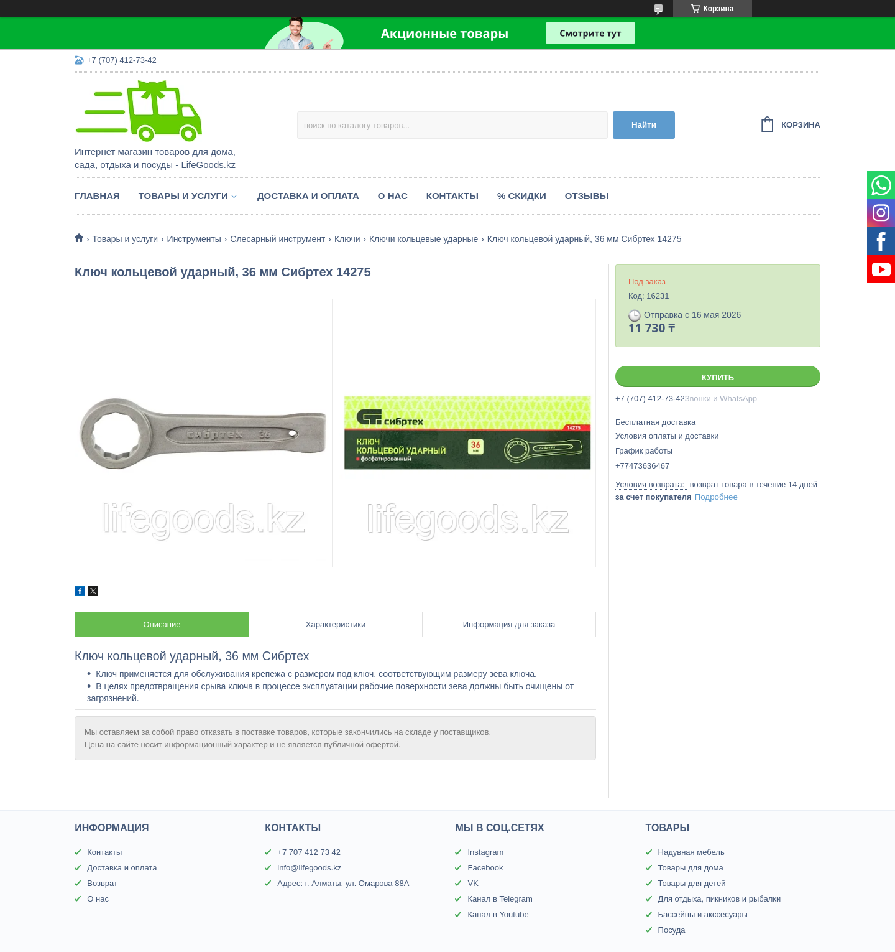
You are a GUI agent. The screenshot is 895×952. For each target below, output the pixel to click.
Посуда (672, 930)
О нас (393, 195)
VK (472, 883)
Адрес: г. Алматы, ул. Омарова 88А (343, 883)
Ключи (347, 239)
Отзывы (586, 195)
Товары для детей (692, 883)
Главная (97, 195)
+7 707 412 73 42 (309, 852)
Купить (718, 377)
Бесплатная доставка (655, 422)
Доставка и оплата (308, 195)
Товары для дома (690, 867)
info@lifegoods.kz (309, 867)
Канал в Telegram (499, 898)
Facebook (485, 867)
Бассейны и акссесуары (703, 914)
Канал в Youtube (497, 914)
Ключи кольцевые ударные (423, 239)
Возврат (102, 883)
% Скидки (521, 195)
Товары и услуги (183, 195)
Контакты (452, 195)
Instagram (485, 852)
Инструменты (194, 239)
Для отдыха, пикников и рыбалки (719, 898)
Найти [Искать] (643, 124)
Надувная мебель (691, 852)
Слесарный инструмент (277, 239)
